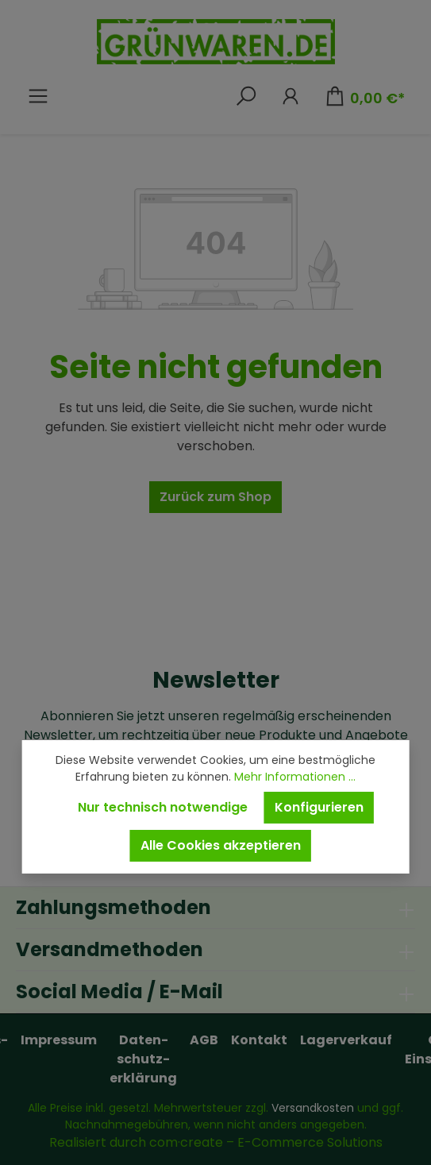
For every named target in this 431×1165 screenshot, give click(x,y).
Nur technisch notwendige (163, 807)
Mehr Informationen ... (295, 777)
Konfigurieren (319, 807)
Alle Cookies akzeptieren (220, 845)
